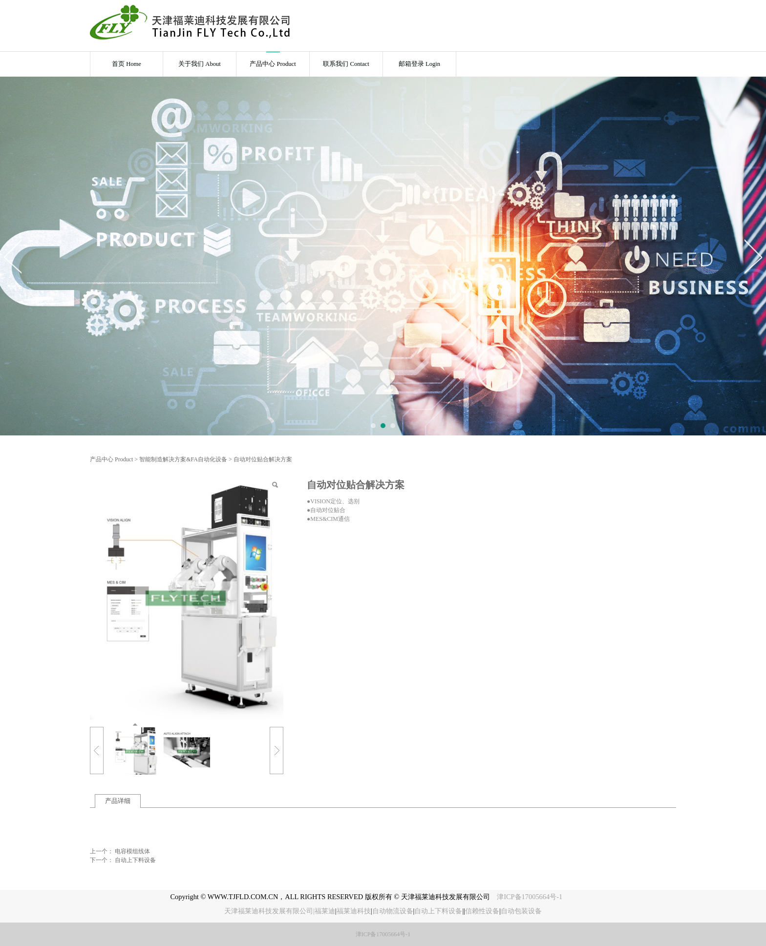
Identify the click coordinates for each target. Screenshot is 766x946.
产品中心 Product (273, 64)
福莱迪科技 (354, 911)
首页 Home (126, 64)
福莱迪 (325, 911)
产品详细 (117, 800)
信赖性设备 (482, 911)
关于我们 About (199, 64)
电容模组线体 (132, 851)
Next (753, 256)
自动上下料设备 (135, 860)
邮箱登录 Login (419, 64)
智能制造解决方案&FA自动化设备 (183, 459)
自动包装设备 (521, 911)
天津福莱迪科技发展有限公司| (269, 911)
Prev (13, 256)
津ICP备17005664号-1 (530, 897)
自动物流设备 (392, 911)
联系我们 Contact (346, 64)
